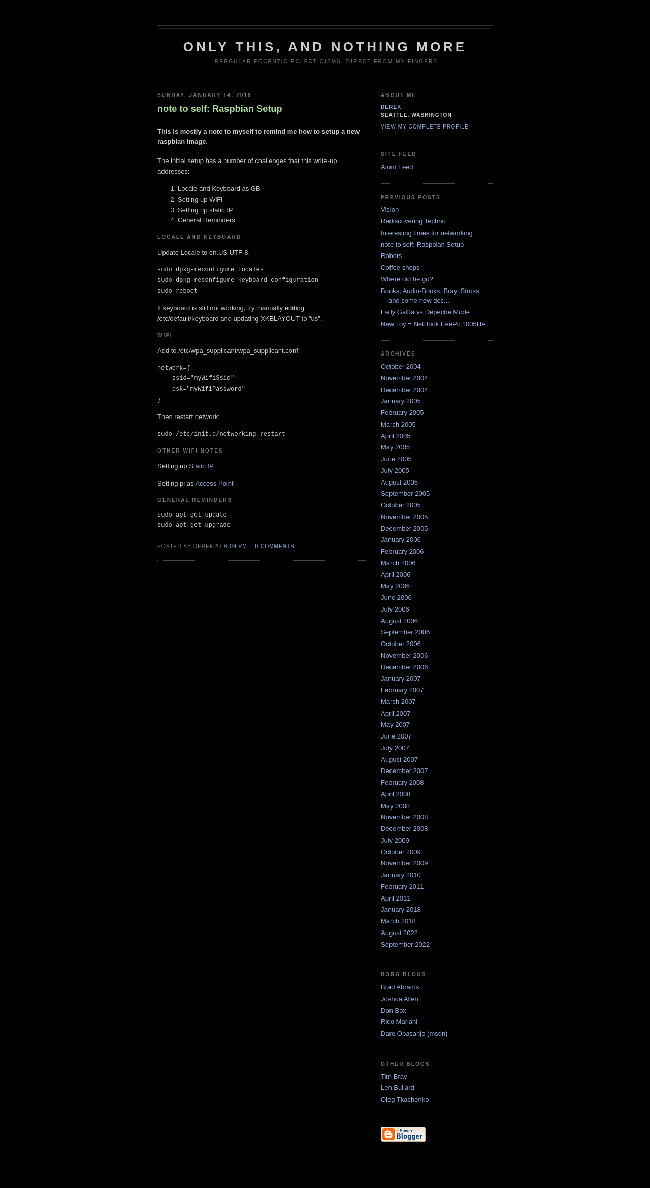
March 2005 (398, 424)
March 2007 (398, 701)
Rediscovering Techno (413, 221)
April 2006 (396, 575)
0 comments (275, 546)
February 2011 (402, 886)
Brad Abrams (400, 987)
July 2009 (395, 840)
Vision (390, 209)
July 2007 (395, 748)
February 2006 (402, 551)
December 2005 (404, 528)
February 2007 (402, 690)
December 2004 (404, 390)
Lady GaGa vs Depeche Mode (425, 312)
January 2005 (401, 401)
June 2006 (396, 597)
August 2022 (399, 933)
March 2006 (398, 563)
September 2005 (405, 493)
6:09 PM (235, 546)
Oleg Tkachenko (405, 1099)
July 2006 (395, 609)
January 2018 (401, 909)
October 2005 (401, 505)
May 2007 (395, 724)
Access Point (214, 483)
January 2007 (401, 678)
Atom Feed (397, 167)
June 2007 (396, 736)
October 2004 (401, 366)
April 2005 (396, 436)
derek (391, 107)
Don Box (393, 1010)
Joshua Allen (399, 999)
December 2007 (404, 771)
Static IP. (201, 466)
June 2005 (396, 459)
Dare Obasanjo (403, 1033)
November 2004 (404, 378)
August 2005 (399, 482)
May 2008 (395, 806)
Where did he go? (407, 279)
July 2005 (395, 470)
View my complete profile (425, 127)
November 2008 (404, 817)
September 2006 (405, 632)
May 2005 (395, 447)
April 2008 (396, 794)
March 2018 (398, 921)
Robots (391, 256)
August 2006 (399, 621)
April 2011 (396, 898)
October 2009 (401, 852)
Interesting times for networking (427, 233)
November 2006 (404, 655)
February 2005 (402, 412)
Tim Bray (394, 1076)
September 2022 (405, 944)
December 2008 (404, 828)
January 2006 (401, 539)
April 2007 (396, 713)
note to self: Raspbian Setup (422, 244)
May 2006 (395, 586)
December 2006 (404, 667)
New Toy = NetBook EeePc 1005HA (433, 324)
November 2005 (404, 517)
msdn (437, 1033)
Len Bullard (397, 1087)
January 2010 (401, 875)
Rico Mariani (399, 1021)
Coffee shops (400, 267)
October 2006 (401, 644)
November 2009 (404, 863)
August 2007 (399, 759)
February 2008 (402, 782)
